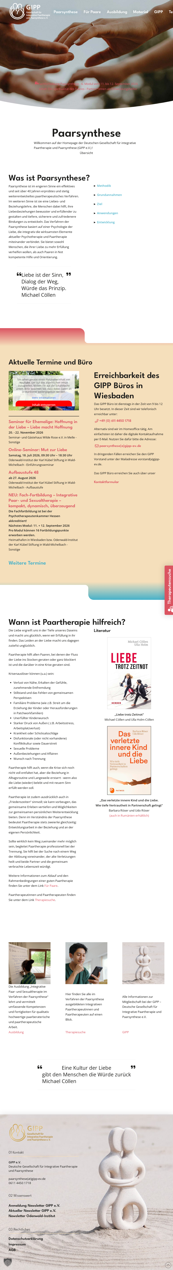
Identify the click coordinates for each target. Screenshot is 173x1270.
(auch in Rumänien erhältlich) (129, 815)
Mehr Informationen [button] (44, 397)
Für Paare (51, 886)
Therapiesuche (45, 900)
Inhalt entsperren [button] (43, 405)
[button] (86, 153)
